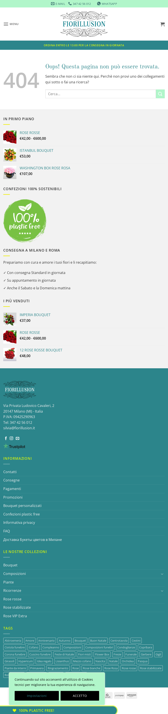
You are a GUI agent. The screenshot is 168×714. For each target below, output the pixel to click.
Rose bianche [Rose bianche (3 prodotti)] (91, 668)
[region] (57, 688)
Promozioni (13, 497)
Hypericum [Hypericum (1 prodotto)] (25, 661)
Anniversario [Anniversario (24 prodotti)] (46, 640)
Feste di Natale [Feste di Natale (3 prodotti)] (64, 654)
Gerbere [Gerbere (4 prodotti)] (146, 654)
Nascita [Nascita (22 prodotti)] (100, 661)
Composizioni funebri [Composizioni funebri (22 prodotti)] (99, 647)
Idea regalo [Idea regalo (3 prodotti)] (44, 661)
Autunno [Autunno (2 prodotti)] (64, 640)
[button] (11, 24)
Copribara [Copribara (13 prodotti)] (145, 647)
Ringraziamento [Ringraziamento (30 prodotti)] (58, 668)
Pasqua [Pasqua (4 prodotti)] (142, 661)
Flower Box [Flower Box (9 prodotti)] (102, 654)
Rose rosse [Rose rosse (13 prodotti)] (129, 668)
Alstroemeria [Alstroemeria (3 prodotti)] (13, 640)
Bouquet (10, 565)
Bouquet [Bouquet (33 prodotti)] (80, 640)
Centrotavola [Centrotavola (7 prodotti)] (119, 640)
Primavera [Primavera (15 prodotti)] (37, 668)
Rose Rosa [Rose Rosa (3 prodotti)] (111, 668)
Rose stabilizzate (17, 607)
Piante (8, 582)
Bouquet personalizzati (22, 505)
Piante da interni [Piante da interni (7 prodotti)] (15, 668)
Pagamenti (12, 488)
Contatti (10, 471)
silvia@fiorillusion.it (19, 428)
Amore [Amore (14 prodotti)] (29, 640)
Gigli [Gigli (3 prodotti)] (158, 654)
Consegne (11, 480)
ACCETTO (80, 696)
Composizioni (14, 573)
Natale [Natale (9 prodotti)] (113, 661)
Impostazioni (37, 696)
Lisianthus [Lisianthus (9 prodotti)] (62, 661)
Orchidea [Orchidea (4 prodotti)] (128, 661)
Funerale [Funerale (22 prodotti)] (131, 654)
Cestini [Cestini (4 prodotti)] (136, 640)
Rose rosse (12, 599)
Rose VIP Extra (15, 616)
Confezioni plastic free (21, 514)
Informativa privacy (19, 522)
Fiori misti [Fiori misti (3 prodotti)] (84, 654)
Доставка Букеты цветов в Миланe (32, 539)
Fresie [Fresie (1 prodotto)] (117, 654)
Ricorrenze (12, 590)
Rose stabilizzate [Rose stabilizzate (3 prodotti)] (150, 668)
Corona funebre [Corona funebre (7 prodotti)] (15, 654)
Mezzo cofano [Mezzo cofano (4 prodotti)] (82, 661)
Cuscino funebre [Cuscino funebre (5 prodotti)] (40, 654)
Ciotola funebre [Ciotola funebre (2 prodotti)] (15, 647)
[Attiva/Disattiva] (162, 573)
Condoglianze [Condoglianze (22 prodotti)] (126, 647)
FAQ (6, 531)
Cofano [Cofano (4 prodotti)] (33, 647)
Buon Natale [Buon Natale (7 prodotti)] (98, 640)
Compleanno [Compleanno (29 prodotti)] (50, 647)
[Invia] (160, 93)
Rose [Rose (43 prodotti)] (75, 668)
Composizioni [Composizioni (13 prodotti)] (72, 647)
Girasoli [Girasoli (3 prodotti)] (9, 661)
